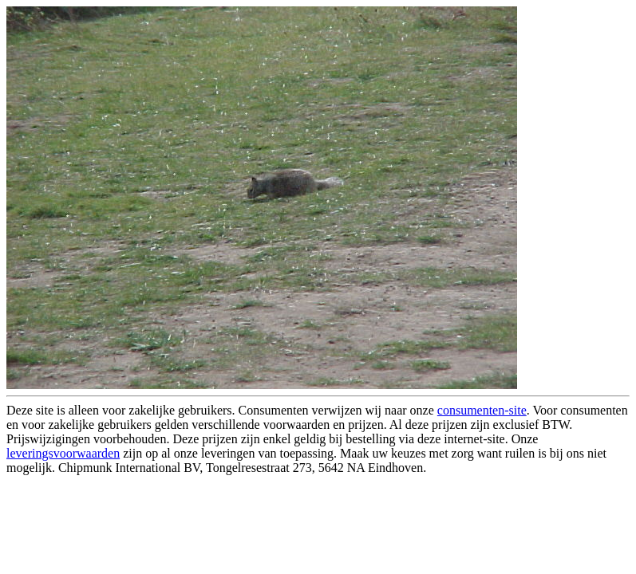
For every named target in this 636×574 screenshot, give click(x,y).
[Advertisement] (193, 513)
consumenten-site (482, 410)
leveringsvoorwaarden (63, 453)
